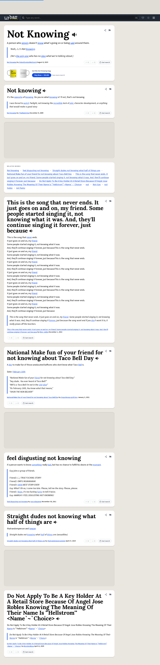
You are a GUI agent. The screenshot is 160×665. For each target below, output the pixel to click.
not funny (20, 188)
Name (10, 628)
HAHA (20, 484)
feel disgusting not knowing (36, 170)
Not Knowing (11, 62)
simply (25, 43)
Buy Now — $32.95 (41, 75)
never (29, 237)
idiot (45, 384)
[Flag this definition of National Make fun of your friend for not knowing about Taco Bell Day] (110, 351)
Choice (41, 628)
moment (97, 464)
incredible (57, 103)
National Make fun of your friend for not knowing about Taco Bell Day (39, 174)
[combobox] (79, 17)
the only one (22, 56)
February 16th (18, 371)
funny (39, 491)
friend (34, 240)
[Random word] (136, 17)
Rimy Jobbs (44, 332)
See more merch (58, 75)
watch (26, 103)
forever (52, 320)
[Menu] (154, 18)
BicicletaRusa (29, 646)
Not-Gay (97, 184)
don (93, 320)
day (10, 364)
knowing (29, 97)
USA (40, 384)
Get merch (104, 62)
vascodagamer (36, 501)
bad (49, 464)
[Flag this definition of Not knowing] (110, 89)
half (42, 534)
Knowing (30, 49)
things (50, 534)
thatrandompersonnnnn (56, 541)
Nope (20, 491)
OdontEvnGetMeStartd (28, 62)
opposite (18, 97)
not (87, 184)
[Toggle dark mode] (148, 18)
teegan (32, 528)
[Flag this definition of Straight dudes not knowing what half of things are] (110, 515)
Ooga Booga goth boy (69, 397)
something (37, 464)
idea (43, 56)
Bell (80, 364)
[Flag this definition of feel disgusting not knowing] (110, 457)
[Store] (142, 18)
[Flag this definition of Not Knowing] (110, 30)
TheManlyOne (24, 113)
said (72, 43)
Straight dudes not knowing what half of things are (76, 170)
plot (71, 103)
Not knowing (11, 113)
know (40, 43)
